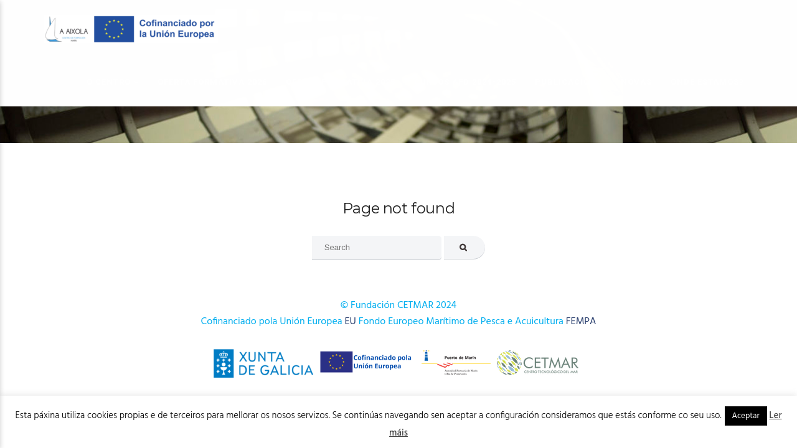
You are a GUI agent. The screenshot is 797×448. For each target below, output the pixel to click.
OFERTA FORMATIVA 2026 (212, 81)
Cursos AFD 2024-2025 (465, 81)
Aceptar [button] (746, 415)
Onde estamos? (707, 81)
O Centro (109, 81)
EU (350, 322)
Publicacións (568, 81)
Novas (636, 81)
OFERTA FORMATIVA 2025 (340, 81)
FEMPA (581, 322)
